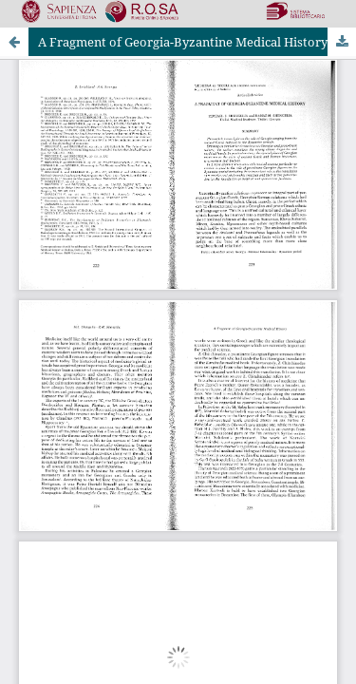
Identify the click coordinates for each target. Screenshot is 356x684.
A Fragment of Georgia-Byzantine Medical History (183, 41)
